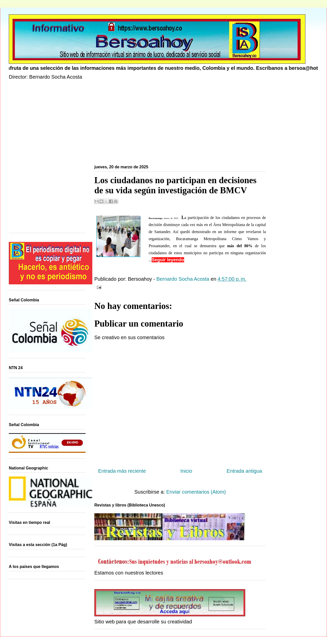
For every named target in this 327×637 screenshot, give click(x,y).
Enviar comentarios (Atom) (196, 492)
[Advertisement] (160, 123)
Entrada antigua (244, 471)
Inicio (186, 471)
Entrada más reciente (122, 471)
